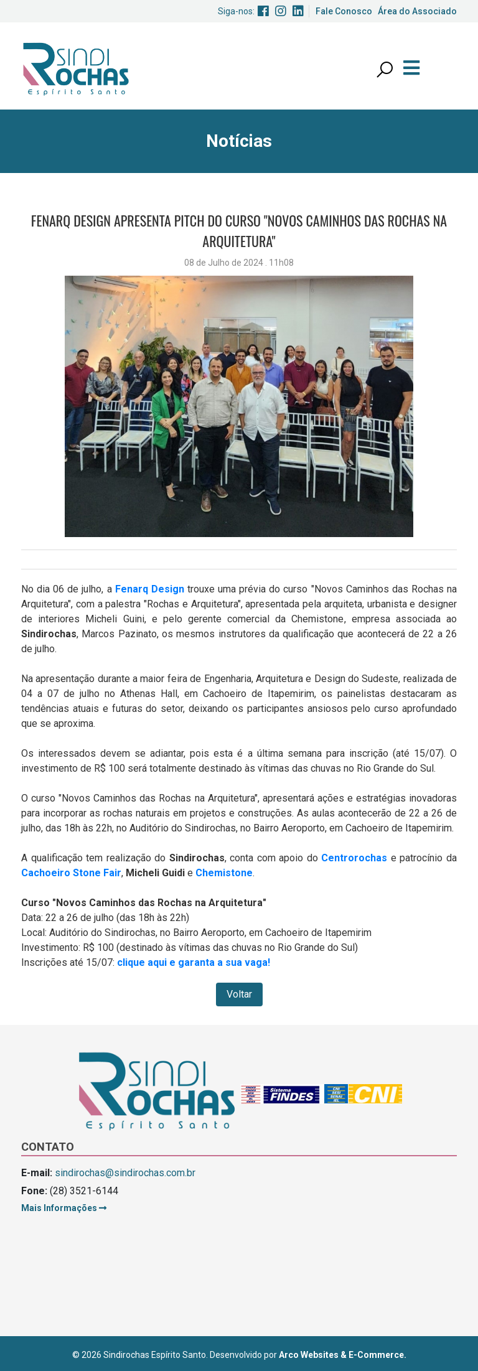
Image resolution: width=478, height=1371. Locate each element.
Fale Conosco (344, 11)
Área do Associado (417, 11)
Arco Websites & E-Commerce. (342, 1355)
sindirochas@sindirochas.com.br (125, 1173)
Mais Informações (63, 1208)
